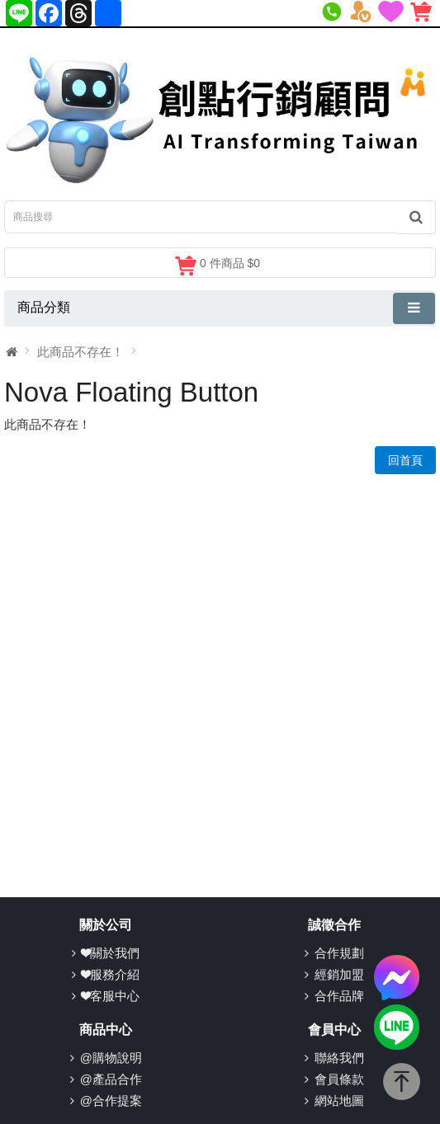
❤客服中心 (111, 996)
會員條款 (339, 1079)
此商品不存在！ (80, 352)
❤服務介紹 (111, 974)
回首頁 (405, 460)
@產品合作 (111, 1079)
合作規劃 (339, 953)
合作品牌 (339, 996)
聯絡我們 (339, 1058)
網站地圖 (339, 1100)
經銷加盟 (339, 974)
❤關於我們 (111, 953)
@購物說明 (111, 1058)
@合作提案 (111, 1100)
